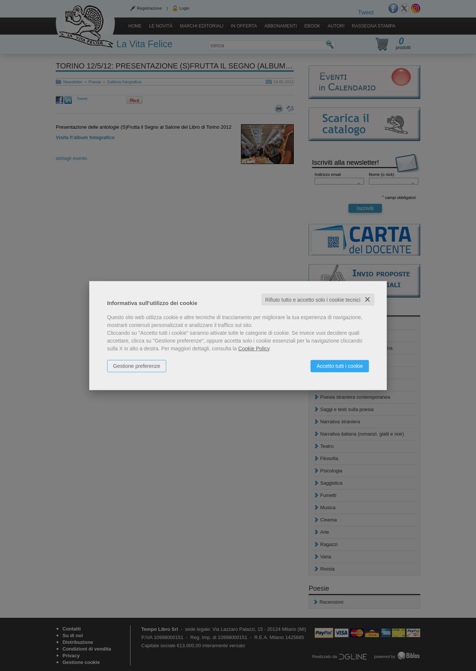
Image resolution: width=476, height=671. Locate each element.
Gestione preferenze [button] (136, 366)
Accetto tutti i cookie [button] (339, 366)
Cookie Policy (254, 348)
